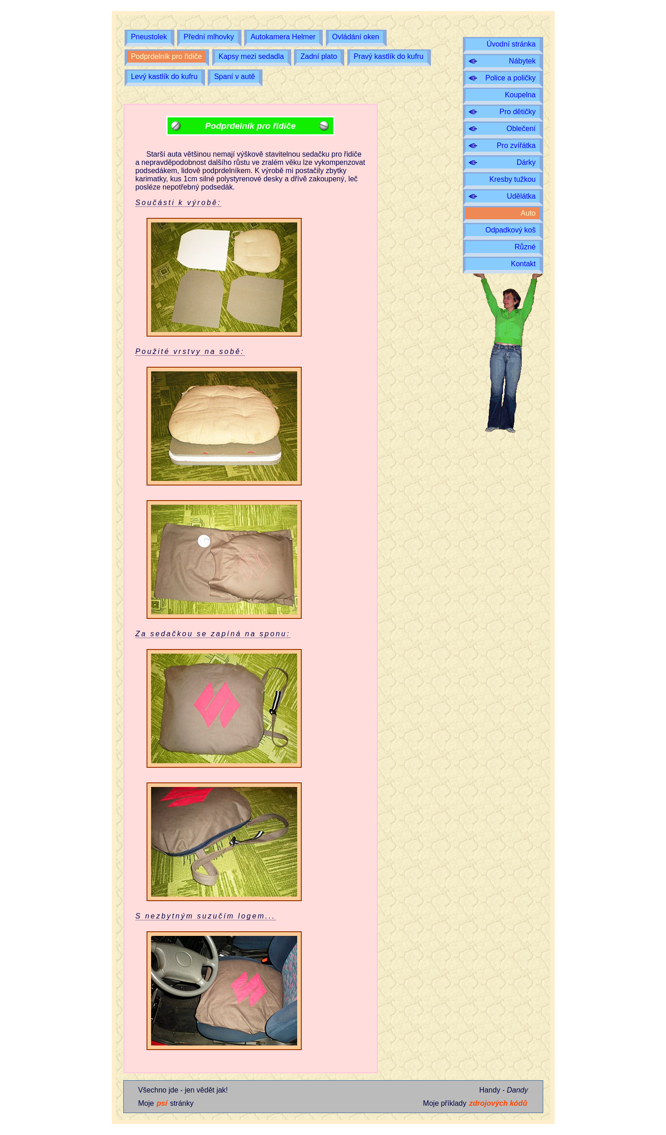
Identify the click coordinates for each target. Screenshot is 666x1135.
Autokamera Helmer (283, 37)
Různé (524, 247)
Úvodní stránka (511, 44)
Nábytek (522, 61)
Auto (528, 213)
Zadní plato (318, 56)
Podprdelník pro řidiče (166, 56)
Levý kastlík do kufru (164, 76)
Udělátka (521, 196)
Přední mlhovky (209, 37)
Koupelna (520, 95)
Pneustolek (149, 37)
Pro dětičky (517, 112)
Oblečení (520, 128)
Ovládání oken (355, 37)
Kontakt (523, 264)
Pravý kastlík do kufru (389, 56)
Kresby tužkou (512, 179)
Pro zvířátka (516, 145)
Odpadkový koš (510, 230)
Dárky (526, 162)
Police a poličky (510, 78)
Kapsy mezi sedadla (251, 56)
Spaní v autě (234, 76)
